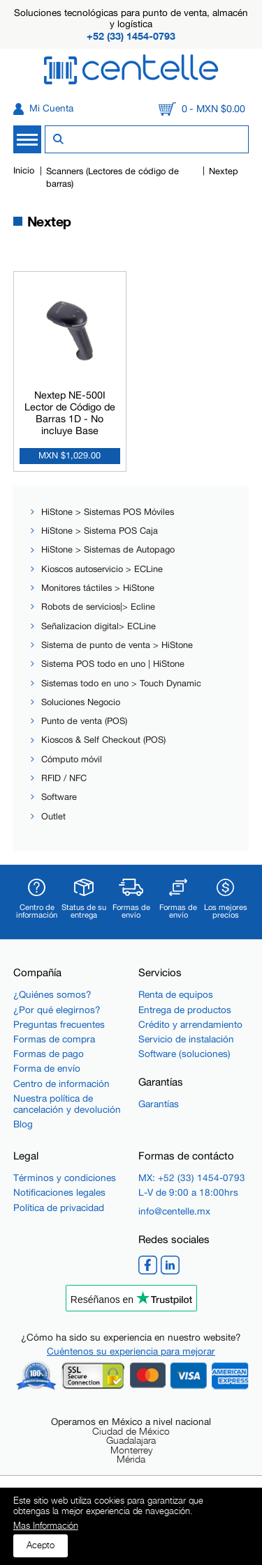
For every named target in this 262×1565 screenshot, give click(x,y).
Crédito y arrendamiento (190, 1024)
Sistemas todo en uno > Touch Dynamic (121, 683)
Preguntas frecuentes (59, 1024)
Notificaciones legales (59, 1192)
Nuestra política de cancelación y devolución (67, 1104)
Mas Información (45, 1526)
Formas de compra (54, 1038)
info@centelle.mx (174, 1211)
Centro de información (61, 1083)
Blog (23, 1124)
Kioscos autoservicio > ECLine (102, 569)
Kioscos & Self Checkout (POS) (103, 739)
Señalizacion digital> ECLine (98, 626)
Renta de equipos (175, 994)
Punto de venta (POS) (84, 721)
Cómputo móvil (71, 759)
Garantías (158, 1103)
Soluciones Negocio (80, 702)
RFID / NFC (64, 778)
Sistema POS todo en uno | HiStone (112, 663)
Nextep (223, 171)
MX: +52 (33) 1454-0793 (191, 1177)
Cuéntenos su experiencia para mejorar (131, 1351)
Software (59, 797)
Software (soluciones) (184, 1053)
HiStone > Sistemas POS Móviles (107, 512)
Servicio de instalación (186, 1038)
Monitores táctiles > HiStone (97, 588)
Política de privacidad (58, 1207)
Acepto (40, 1545)
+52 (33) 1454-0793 (131, 36)
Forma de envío (46, 1068)
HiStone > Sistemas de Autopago (108, 549)
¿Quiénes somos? (52, 994)
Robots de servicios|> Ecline (98, 606)
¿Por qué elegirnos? (57, 1009)
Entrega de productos (184, 1009)
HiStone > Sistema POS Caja (99, 530)
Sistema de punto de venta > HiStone (117, 645)
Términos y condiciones (64, 1177)
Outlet (53, 816)
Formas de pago (48, 1053)
